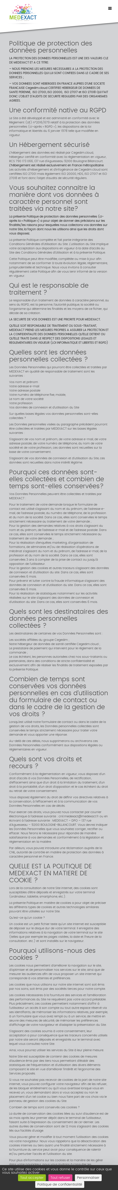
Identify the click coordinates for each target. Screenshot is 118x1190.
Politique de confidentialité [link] (59, 1184)
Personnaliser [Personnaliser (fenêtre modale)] (88, 1177)
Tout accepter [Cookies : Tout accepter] (32, 1177)
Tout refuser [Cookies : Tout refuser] (60, 1177)
